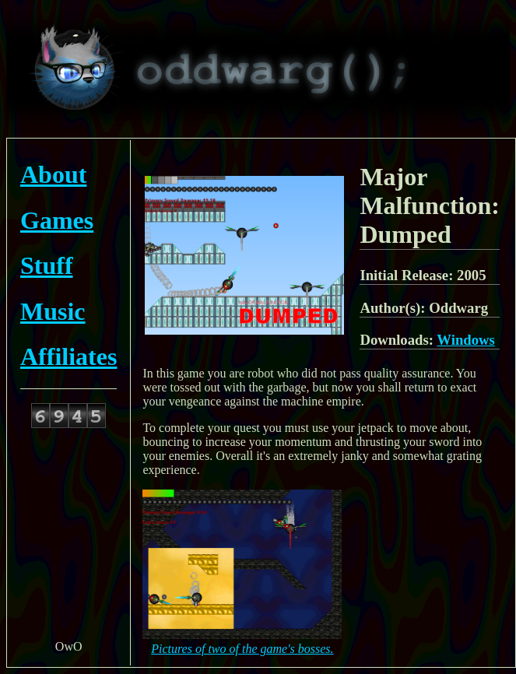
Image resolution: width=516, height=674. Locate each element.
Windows (466, 340)
